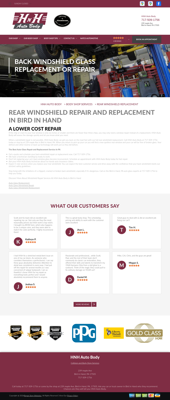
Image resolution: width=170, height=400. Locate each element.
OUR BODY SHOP (31, 38)
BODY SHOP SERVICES (79, 104)
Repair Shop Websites (32, 395)
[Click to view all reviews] (85, 304)
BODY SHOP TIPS (51, 38)
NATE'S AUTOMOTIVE (89, 38)
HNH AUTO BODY (51, 104)
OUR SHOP (13, 38)
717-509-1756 (150, 19)
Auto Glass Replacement (19, 183)
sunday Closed (21, 4)
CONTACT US (69, 38)
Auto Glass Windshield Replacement (24, 187)
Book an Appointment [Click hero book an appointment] (146, 39)
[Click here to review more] (121, 39)
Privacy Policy (72, 395)
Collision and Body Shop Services (85, 363)
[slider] (30, 242)
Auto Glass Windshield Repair (21, 185)
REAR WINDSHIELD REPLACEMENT (117, 104)
